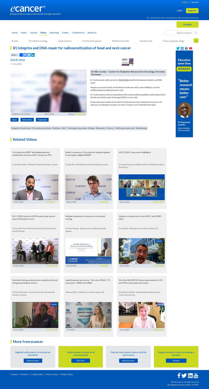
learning (54, 32)
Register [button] (192, 10)
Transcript (42, 120)
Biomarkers (101, 128)
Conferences (78, 32)
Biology (92, 128)
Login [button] (179, 10)
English (185, 2)
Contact (14, 374)
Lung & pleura (65, 40)
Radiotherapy (141, 128)
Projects (25, 374)
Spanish (195, 2)
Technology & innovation (77, 128)
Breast (15, 40)
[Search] (196, 32)
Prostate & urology (38, 40)
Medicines (56, 128)
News (24, 32)
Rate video (27, 120)
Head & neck (146, 40)
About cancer (128, 360)
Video (43, 32)
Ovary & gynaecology (173, 40)
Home (14, 32)
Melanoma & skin (120, 40)
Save (14, 120)
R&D (64, 128)
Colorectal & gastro (92, 40)
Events (65, 32)
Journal (33, 32)
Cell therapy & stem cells (125, 128)
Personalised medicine (42, 128)
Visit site (81, 360)
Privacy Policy (67, 374)
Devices (110, 128)
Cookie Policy (37, 374)
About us (92, 32)
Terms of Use (52, 374)
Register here (33, 360)
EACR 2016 (123, 80)
